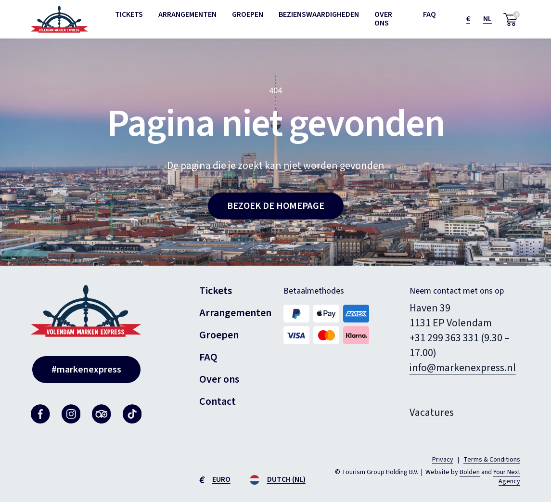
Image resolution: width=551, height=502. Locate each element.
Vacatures (432, 412)
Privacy (442, 459)
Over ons (383, 18)
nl (487, 18)
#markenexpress (86, 369)
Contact (217, 401)
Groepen (247, 14)
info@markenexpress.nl (463, 367)
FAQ (429, 14)
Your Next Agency (506, 477)
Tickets (129, 14)
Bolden (470, 472)
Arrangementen (187, 14)
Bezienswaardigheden (319, 14)
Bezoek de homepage (275, 206)
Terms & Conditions (491, 459)
